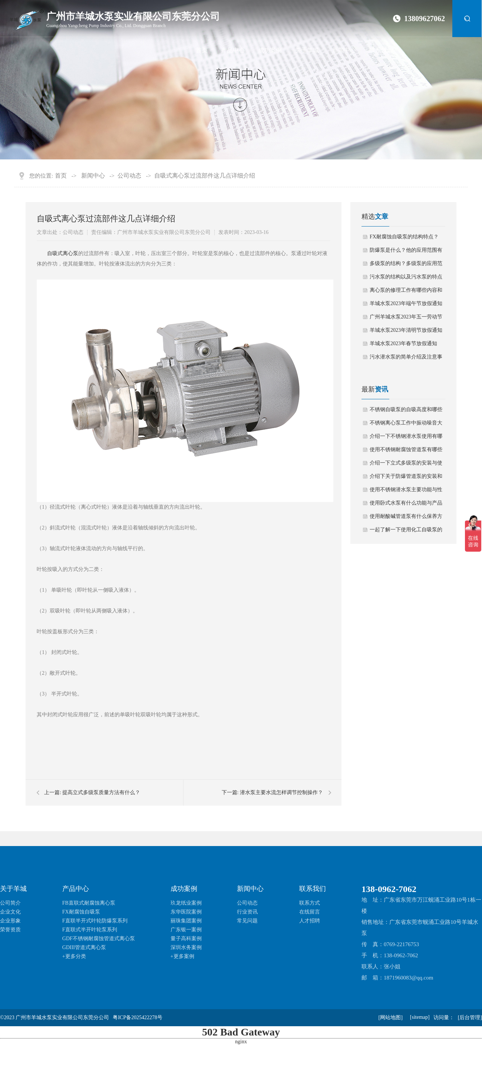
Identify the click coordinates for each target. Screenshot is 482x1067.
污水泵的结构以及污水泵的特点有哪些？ (406, 279)
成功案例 (270, 50)
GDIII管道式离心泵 (84, 947)
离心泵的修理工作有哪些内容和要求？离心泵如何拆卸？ (406, 292)
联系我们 (381, 50)
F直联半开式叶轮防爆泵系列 (95, 921)
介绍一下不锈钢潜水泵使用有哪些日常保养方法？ (406, 438)
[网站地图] (390, 1017)
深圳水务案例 (186, 947)
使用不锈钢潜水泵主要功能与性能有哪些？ (406, 491)
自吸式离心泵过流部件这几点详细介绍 (204, 175)
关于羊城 (307, 50)
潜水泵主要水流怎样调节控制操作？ (281, 792)
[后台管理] (470, 1017)
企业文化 (10, 912)
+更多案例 (182, 956)
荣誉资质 (10, 929)
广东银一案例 (186, 929)
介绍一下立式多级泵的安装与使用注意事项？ (406, 465)
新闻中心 (344, 50)
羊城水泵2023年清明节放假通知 (406, 330)
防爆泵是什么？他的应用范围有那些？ (406, 252)
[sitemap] (420, 1017)
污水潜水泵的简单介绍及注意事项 (406, 359)
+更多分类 (74, 956)
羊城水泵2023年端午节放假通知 (406, 303)
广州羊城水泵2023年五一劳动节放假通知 (406, 319)
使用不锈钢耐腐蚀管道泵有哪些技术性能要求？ (406, 451)
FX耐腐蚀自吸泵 (81, 912)
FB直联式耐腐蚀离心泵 (88, 903)
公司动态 (129, 175)
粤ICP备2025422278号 (137, 1017)
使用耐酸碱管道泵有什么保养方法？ (406, 518)
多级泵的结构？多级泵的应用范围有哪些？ (406, 265)
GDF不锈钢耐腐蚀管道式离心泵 (98, 938)
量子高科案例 (186, 938)
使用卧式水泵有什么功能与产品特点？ (406, 505)
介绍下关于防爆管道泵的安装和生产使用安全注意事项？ (406, 478)
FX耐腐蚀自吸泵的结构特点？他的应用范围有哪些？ (404, 239)
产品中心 (233, 50)
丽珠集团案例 (186, 921)
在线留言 (309, 912)
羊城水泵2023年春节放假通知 (403, 343)
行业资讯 (247, 912)
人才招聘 (309, 921)
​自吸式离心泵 (62, 253)
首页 (202, 50)
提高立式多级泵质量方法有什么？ (101, 792)
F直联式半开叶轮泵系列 (89, 929)
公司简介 (10, 903)
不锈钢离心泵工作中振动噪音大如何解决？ (406, 425)
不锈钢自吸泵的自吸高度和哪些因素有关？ (406, 411)
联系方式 (309, 903)
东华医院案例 (186, 912)
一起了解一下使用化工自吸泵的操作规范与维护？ (406, 531)
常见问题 (247, 921)
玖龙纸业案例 (186, 903)
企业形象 (10, 921)
